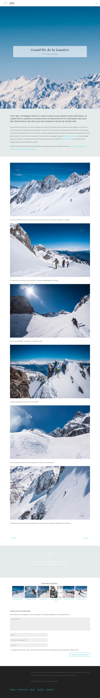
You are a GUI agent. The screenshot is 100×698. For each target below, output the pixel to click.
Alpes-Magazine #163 (18, 599)
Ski (52, 54)
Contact (50, 690)
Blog (32, 690)
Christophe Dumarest (70, 136)
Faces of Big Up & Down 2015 (56, 599)
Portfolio (23, 690)
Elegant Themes (23, 695)
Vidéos (40, 690)
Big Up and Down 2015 (68, 599)
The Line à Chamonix (81, 599)
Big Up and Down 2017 (31, 599)
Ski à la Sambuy (43, 599)
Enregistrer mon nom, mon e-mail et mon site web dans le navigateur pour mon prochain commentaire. (45, 650)
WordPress (44, 695)
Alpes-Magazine (66, 139)
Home (12, 690)
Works (56, 54)
